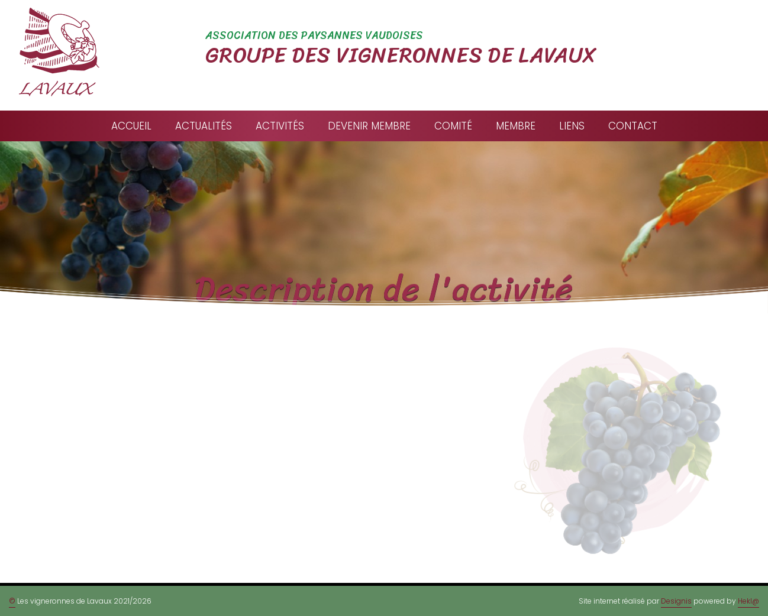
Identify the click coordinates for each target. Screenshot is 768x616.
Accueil (131, 126)
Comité (453, 126)
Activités (280, 126)
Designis (676, 601)
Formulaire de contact (319, 489)
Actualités (203, 126)
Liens (572, 126)
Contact (632, 126)
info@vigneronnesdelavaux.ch (336, 465)
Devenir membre (369, 126)
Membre (515, 126)
